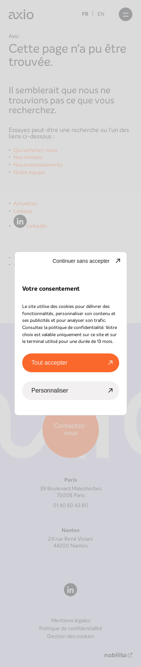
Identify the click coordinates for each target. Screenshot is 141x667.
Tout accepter (50, 362)
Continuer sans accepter (81, 261)
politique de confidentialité (76, 327)
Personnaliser (50, 390)
